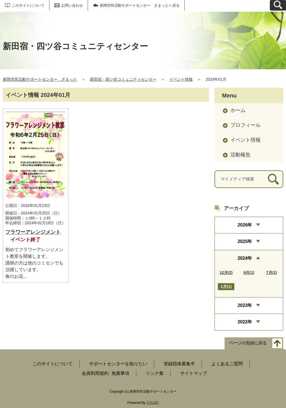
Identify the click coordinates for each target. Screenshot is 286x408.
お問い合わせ (72, 5)
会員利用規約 (95, 373)
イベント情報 (181, 79)
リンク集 (155, 373)
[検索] (273, 179)
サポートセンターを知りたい (118, 363)
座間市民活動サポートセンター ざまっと (40, 79)
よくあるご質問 (227, 363)
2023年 (245, 305)
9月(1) (249, 272)
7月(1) (271, 272)
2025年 (245, 241)
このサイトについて (28, 5)
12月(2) (226, 272)
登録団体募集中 (179, 363)
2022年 (245, 321)
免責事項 (120, 373)
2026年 (245, 225)
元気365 (152, 403)
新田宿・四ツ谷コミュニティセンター (123, 79)
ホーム (238, 110)
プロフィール (245, 125)
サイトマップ (193, 373)
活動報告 (240, 155)
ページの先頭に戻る (248, 342)
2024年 (245, 258)
